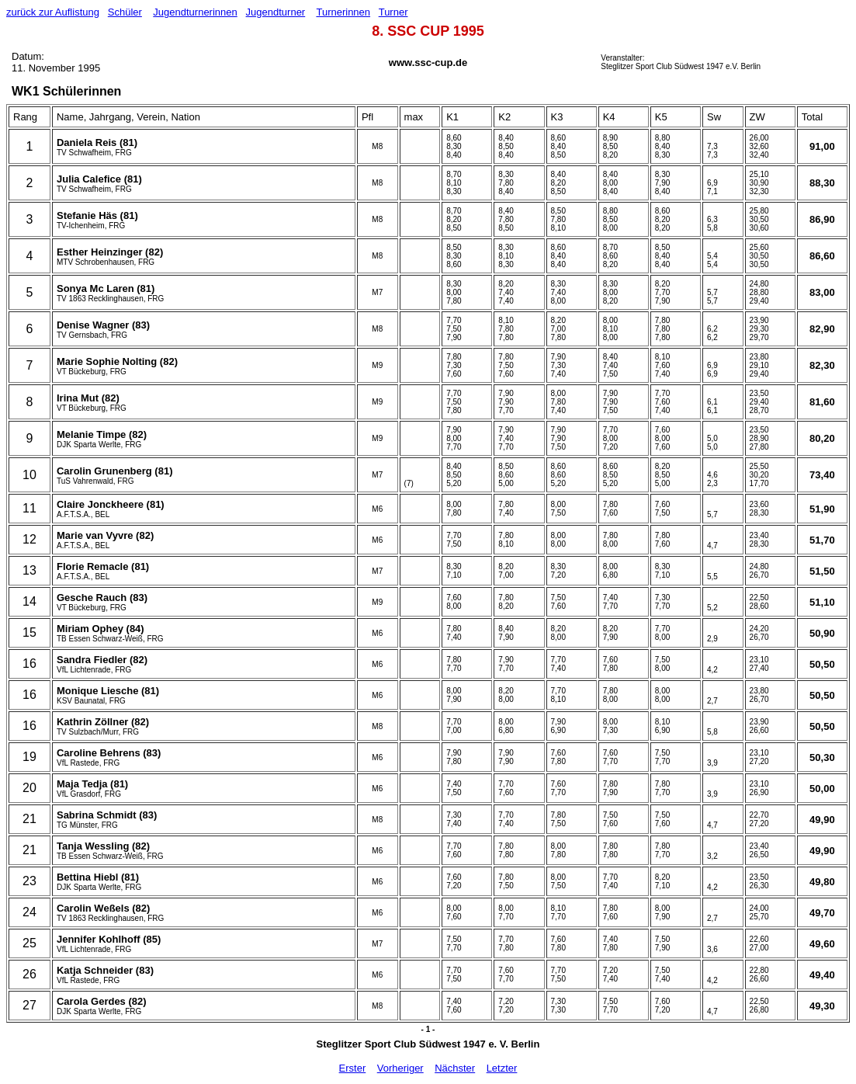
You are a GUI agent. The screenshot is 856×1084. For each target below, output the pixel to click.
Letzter (502, 1068)
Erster (352, 1068)
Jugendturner (276, 12)
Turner (393, 12)
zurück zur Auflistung (52, 12)
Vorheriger (400, 1068)
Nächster (455, 1068)
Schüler (125, 12)
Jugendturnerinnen (195, 12)
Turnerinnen (343, 12)
